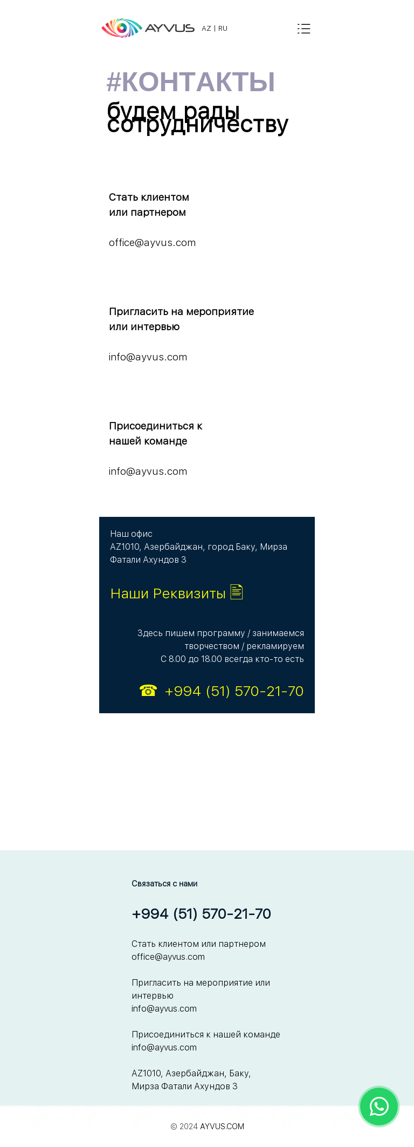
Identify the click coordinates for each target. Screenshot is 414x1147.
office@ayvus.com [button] (152, 242)
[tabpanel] (239, 28)
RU (222, 28)
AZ (206, 28)
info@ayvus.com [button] (148, 357)
